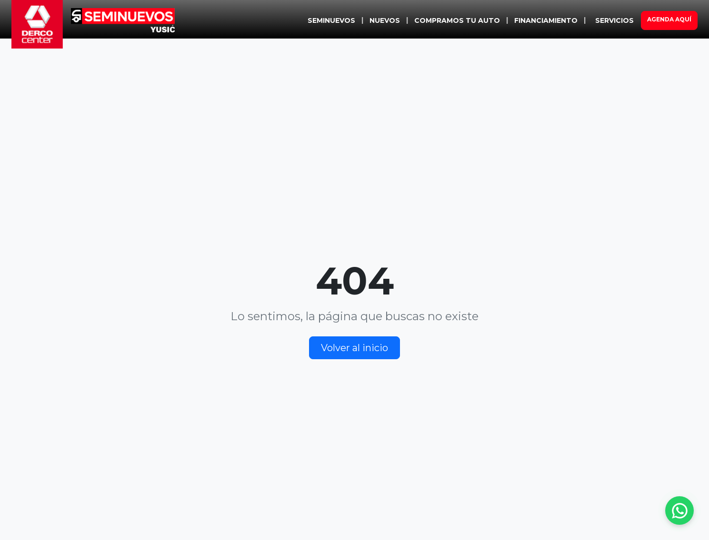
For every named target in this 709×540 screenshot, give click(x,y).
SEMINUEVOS (331, 20)
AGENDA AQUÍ (669, 19)
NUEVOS (384, 20)
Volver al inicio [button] (354, 347)
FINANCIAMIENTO (546, 20)
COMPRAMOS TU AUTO (457, 20)
